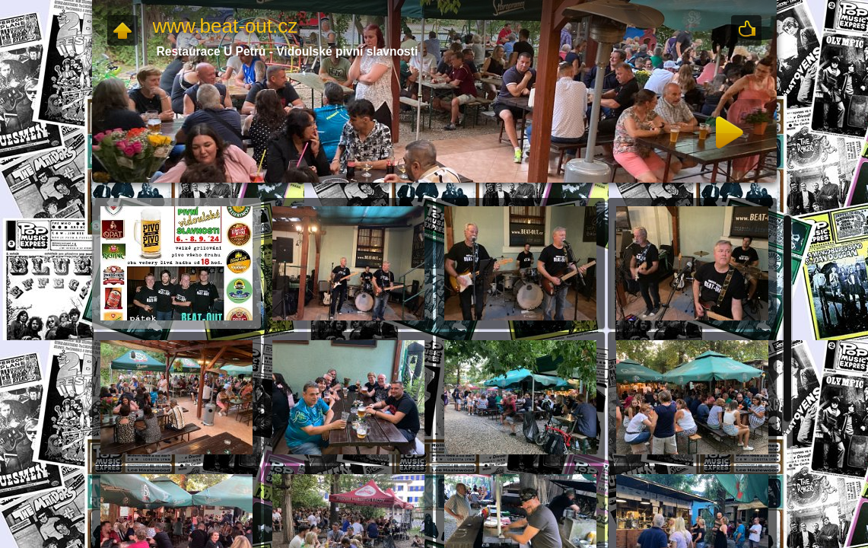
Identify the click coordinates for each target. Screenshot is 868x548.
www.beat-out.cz (225, 25)
